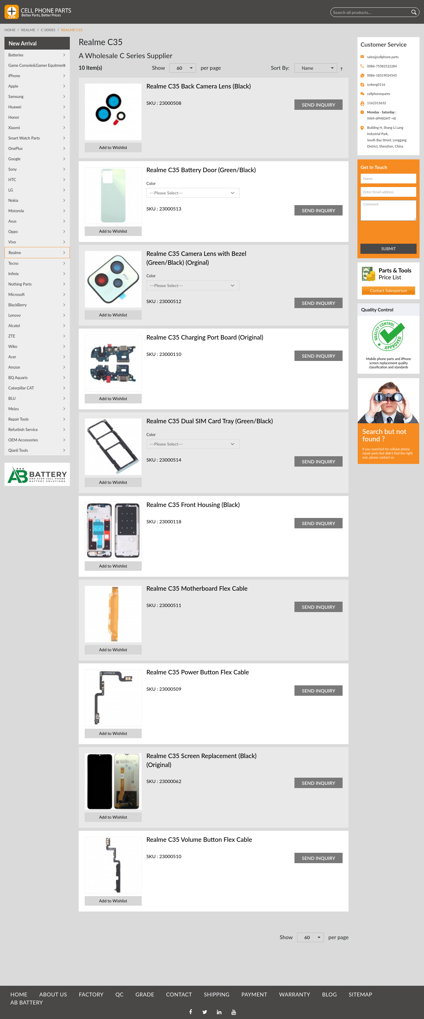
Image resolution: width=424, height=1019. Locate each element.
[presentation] (386, 231)
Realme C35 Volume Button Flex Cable (199, 839)
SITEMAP (360, 994)
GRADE (144, 994)
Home (9, 30)
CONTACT (179, 994)
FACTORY (91, 994)
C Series (48, 30)
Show (158, 67)
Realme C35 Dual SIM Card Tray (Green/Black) (209, 420)
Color (151, 183)
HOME (18, 994)
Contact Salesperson (388, 290)
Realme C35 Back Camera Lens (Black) (198, 86)
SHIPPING (216, 994)
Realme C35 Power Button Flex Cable (197, 672)
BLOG (329, 994)
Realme (28, 30)
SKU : (152, 103)
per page (211, 67)
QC (119, 994)
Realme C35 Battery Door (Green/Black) (201, 169)
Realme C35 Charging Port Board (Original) (204, 337)
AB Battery (26, 1002)
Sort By (279, 67)
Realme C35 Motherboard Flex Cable (197, 588)
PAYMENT (254, 994)
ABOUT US (53, 994)
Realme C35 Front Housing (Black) (193, 504)
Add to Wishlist (113, 147)
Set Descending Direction (342, 68)
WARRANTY (294, 994)
